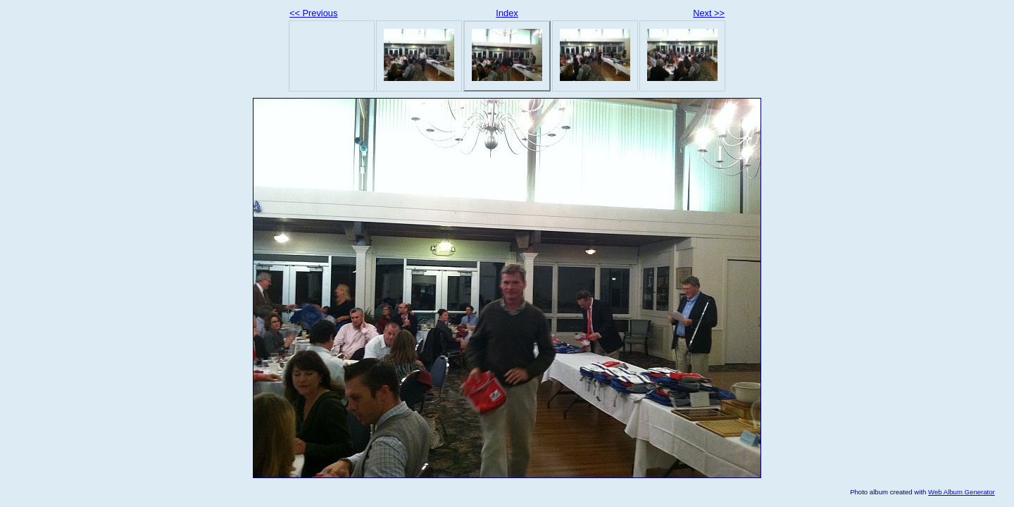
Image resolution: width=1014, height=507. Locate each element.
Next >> (709, 13)
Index (507, 13)
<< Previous (313, 13)
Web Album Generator (961, 492)
